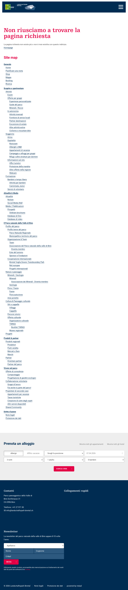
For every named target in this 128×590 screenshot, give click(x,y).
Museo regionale (16, 330)
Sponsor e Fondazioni (18, 256)
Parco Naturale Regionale (20, 233)
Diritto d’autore (10, 412)
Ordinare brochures (17, 213)
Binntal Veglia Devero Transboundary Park (26, 262)
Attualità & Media (11, 193)
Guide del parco (15, 105)
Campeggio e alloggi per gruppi (22, 153)
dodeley (27, 569)
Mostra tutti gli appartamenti (91, 444)
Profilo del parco (12, 226)
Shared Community (14, 407)
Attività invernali (16, 114)
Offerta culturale (14, 317)
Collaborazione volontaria (16, 381)
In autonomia (13, 111)
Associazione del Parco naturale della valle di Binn (30, 246)
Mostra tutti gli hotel (115, 444)
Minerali (12, 278)
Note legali (10, 415)
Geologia (13, 285)
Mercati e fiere (14, 351)
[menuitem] (51, 64)
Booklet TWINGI (18, 327)
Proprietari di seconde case (17, 391)
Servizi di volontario (16, 189)
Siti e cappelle (13, 304)
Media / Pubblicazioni (15, 206)
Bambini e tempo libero (17, 179)
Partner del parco (15, 364)
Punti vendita (13, 348)
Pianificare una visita (14, 71)
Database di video (15, 219)
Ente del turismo (16, 252)
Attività (9, 92)
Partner (9, 358)
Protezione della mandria (19, 166)
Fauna (11, 291)
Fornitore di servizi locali (19, 118)
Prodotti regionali (13, 341)
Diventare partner (15, 361)
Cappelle (13, 311)
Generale (7, 64)
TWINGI (12, 324)
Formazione (11, 176)
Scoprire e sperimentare (14, 88)
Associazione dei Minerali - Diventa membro (29, 282)
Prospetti (11, 209)
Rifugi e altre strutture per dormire (23, 157)
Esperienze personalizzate (20, 101)
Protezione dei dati (13, 418)
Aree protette (13, 298)
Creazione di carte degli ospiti (20, 401)
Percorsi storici (14, 314)
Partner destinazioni (17, 121)
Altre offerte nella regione (20, 170)
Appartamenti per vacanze (18, 394)
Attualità (9, 196)
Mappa (8, 77)
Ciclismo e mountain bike (20, 131)
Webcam (13, 173)
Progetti (9, 334)
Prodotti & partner (11, 338)
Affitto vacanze (33, 453)
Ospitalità (12, 140)
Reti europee (14, 265)
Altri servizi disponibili (17, 404)
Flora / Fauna (13, 288)
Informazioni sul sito (16, 160)
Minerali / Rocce (16, 108)
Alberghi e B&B (15, 147)
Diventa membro (18, 249)
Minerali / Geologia (16, 275)
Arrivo (10, 137)
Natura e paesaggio (14, 272)
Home (8, 67)
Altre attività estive (17, 127)
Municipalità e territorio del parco (23, 236)
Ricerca (9, 84)
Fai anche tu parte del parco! (19, 388)
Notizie (11, 200)
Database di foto (14, 216)
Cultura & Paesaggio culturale (18, 301)
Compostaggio (14, 375)
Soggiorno (10, 134)
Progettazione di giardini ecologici (22, 378)
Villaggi (12, 308)
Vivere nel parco (10, 368)
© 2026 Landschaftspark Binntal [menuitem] (17, 586)
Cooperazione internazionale (19, 259)
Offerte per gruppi (15, 98)
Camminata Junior (17, 186)
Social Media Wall (15, 203)
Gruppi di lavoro (14, 384)
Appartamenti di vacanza (19, 150)
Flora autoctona (16, 295)
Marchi (10, 354)
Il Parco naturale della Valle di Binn (18, 223)
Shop (8, 74)
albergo (13, 453)
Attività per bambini (17, 183)
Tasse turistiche (14, 397)
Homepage (8, 48)
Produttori (12, 345)
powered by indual (74, 586)
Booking (9, 80)
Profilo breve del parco (17, 229)
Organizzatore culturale (19, 321)
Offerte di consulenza (14, 371)
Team (11, 242)
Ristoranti (13, 144)
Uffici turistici (15, 163)
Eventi (10, 95)
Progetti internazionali (18, 269)
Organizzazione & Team (17, 239)
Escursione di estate (17, 124)
